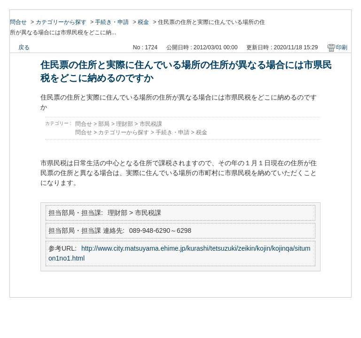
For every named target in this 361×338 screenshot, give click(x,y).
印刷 (341, 47)
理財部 (124, 124)
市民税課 (151, 124)
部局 (104, 124)
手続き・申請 (112, 22)
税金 (143, 22)
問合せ (18, 22)
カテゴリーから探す (61, 22)
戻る (24, 47)
